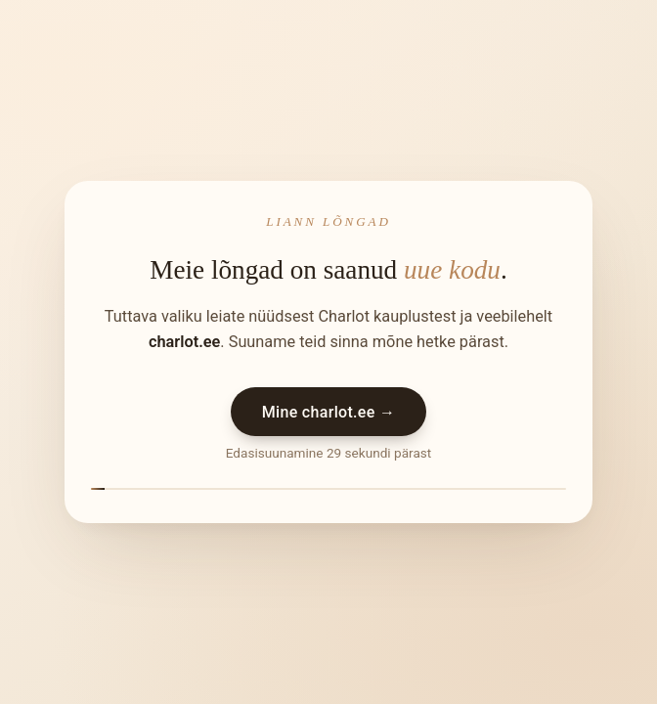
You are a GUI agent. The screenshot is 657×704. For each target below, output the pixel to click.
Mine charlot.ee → (329, 412)
